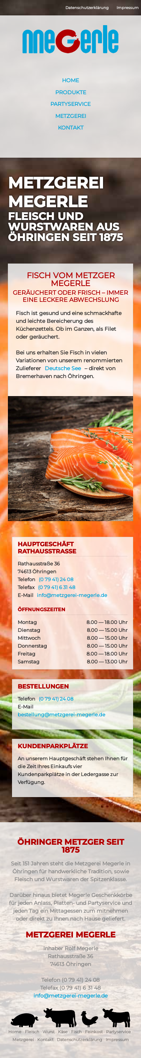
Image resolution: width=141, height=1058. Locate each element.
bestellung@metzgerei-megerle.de (61, 714)
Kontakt (70, 127)
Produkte (70, 92)
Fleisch (32, 1031)
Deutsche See (63, 368)
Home (70, 80)
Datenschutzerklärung (87, 7)
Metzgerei (70, 116)
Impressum (128, 7)
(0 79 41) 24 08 (56, 579)
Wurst (48, 1031)
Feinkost (94, 1031)
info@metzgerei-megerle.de (72, 595)
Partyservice (70, 104)
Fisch (76, 1031)
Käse (63, 1031)
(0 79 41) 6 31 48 (56, 587)
